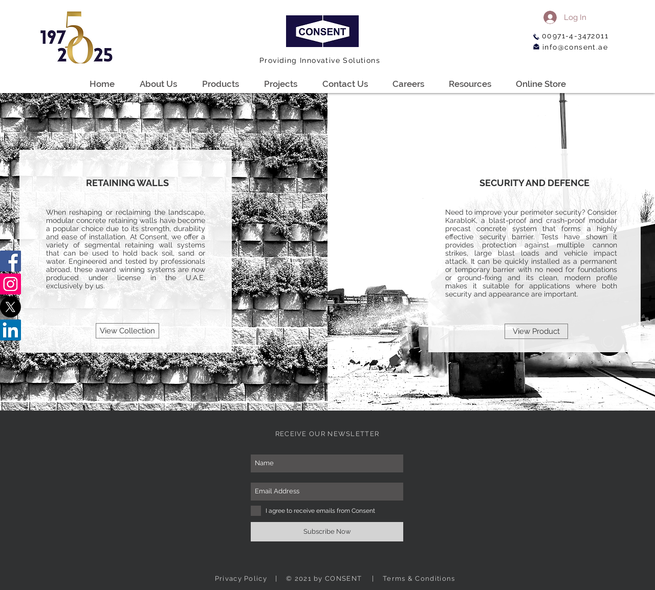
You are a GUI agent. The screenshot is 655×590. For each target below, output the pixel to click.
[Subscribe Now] (327, 531)
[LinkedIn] (10, 330)
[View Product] (536, 331)
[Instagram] (10, 284)
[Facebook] (10, 261)
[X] (10, 307)
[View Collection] (127, 330)
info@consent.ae (575, 47)
